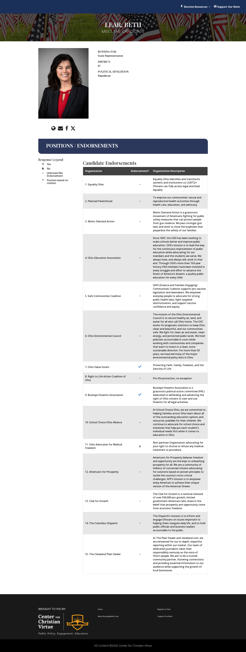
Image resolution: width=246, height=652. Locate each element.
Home (100, 609)
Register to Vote (163, 609)
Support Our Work (164, 616)
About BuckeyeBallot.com (108, 616)
